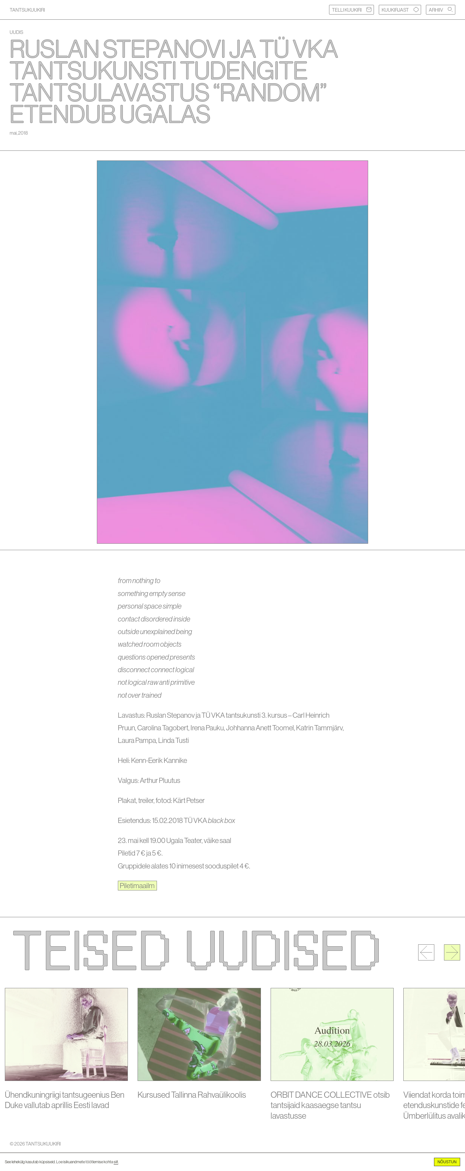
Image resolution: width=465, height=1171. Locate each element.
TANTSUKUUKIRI (27, 10)
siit (116, 1161)
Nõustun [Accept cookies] (447, 1162)
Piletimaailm (137, 885)
